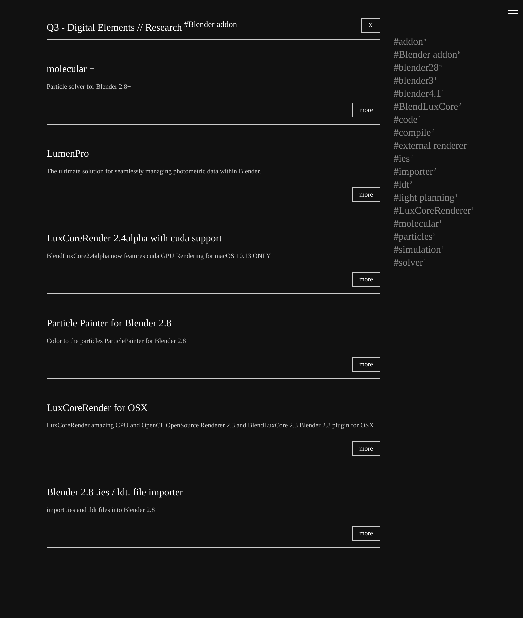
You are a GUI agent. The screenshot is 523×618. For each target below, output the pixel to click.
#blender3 (415, 80)
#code (407, 119)
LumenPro (68, 153)
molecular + (71, 68)
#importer (415, 171)
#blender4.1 (419, 93)
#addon (410, 41)
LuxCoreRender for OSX (97, 407)
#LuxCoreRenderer (434, 210)
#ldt (403, 184)
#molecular (418, 223)
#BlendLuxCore (427, 106)
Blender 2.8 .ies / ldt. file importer (115, 492)
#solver (410, 262)
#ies (403, 158)
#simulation (419, 249)
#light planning (426, 197)
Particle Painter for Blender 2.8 (109, 323)
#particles (415, 236)
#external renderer (432, 145)
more (366, 110)
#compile (414, 132)
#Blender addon (427, 54)
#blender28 (418, 67)
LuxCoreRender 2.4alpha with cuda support (134, 238)
